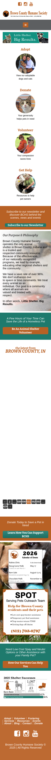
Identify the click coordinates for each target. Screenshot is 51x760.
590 (24, 501)
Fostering (33, 718)
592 (34, 501)
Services (9, 721)
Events (37, 721)
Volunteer (25, 130)
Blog (17, 723)
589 (19, 501)
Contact (27, 723)
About (7, 723)
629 (5, 506)
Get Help (25, 170)
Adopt (25, 49)
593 (38, 501)
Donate (25, 90)
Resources (23, 721)
